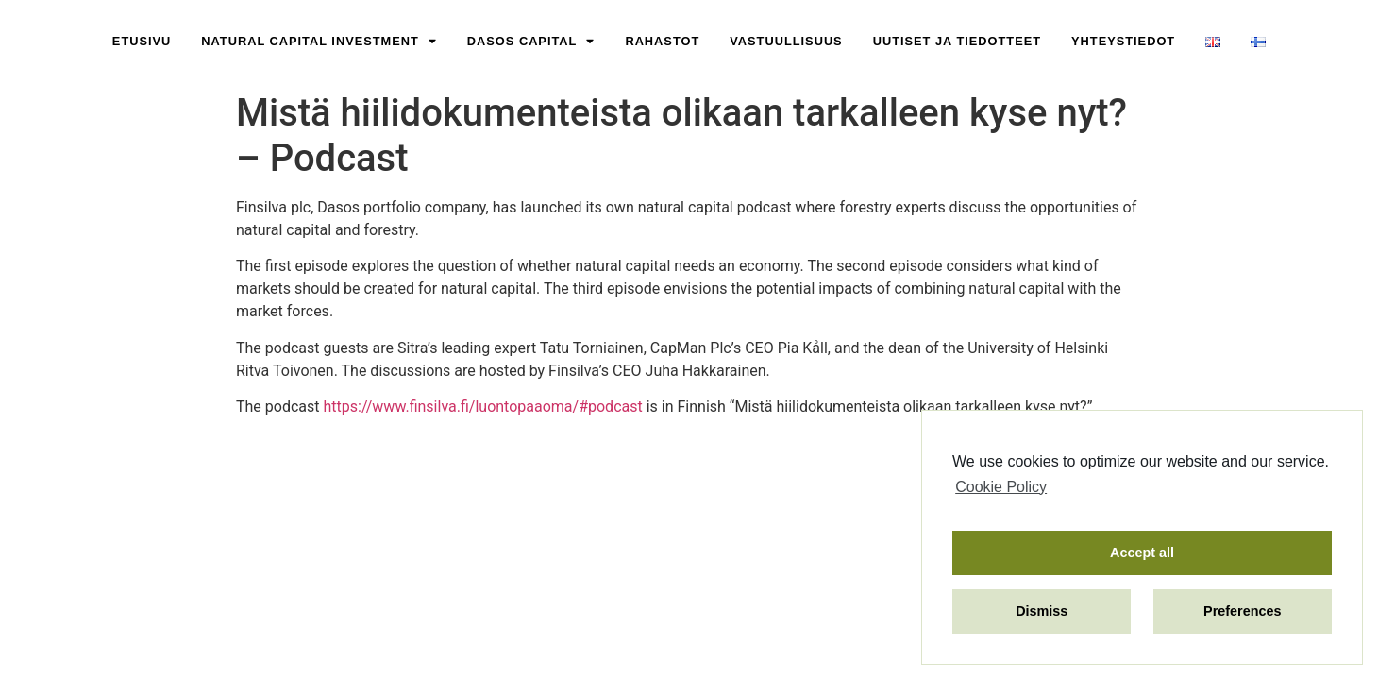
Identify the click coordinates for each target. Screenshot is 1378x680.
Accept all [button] (1142, 552)
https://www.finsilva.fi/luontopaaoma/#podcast (482, 407)
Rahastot (662, 41)
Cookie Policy (1001, 487)
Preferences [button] (1242, 611)
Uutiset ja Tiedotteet (957, 41)
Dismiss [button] (1041, 611)
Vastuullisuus (786, 41)
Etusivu (141, 41)
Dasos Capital (531, 42)
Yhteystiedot (1123, 41)
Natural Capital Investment (319, 42)
